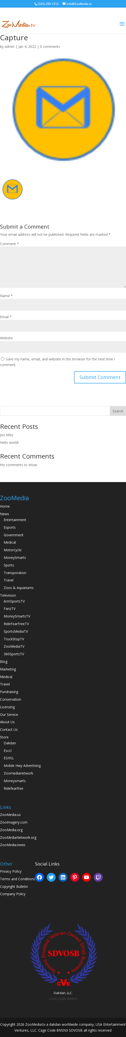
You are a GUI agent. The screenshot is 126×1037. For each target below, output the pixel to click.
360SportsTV (14, 654)
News (4, 514)
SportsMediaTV (16, 631)
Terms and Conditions (17, 879)
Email (6, 317)
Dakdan (10, 743)
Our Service (9, 714)
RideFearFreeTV (16, 623)
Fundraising (9, 691)
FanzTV (9, 608)
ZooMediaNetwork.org (18, 837)
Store (4, 737)
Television (8, 595)
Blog (3, 661)
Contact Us (9, 729)
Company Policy (12, 894)
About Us (7, 722)
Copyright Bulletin (14, 886)
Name (6, 295)
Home (5, 506)
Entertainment (15, 519)
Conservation (10, 699)
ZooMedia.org (11, 829)
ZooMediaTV (14, 646)
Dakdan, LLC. (63, 993)
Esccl (8, 750)
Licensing (7, 707)
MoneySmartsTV (17, 616)
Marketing (8, 669)
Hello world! (9, 442)
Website (6, 338)
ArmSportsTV (14, 601)
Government (14, 535)
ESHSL (9, 758)
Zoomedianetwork (18, 773)
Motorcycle (13, 550)
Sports (9, 565)
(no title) (6, 435)
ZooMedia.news (12, 844)
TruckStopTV (14, 639)
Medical (10, 542)
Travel (8, 580)
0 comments (50, 46)
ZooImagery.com (13, 822)
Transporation (15, 572)
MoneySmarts (15, 557)
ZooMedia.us (10, 814)
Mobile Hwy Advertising (22, 765)
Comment (9, 243)
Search (118, 411)
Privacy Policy (11, 871)
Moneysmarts (15, 780)
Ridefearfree (13, 788)
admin (9, 46)
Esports (10, 527)
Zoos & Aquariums (19, 587)
